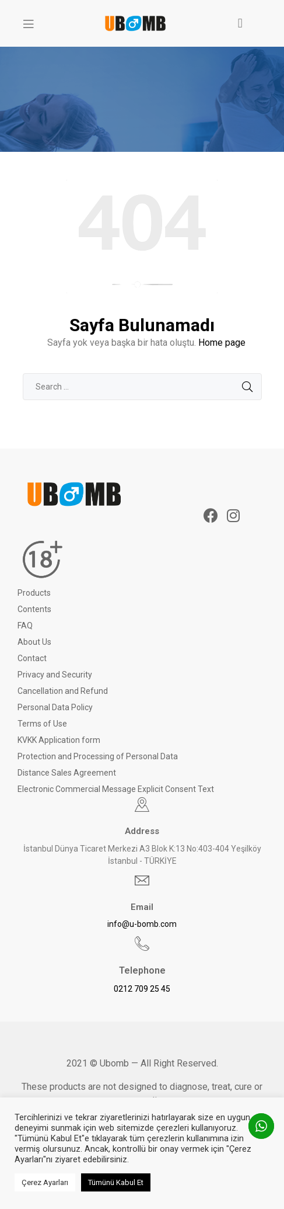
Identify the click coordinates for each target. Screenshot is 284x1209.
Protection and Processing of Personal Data (97, 756)
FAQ (25, 625)
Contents (34, 609)
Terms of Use (42, 723)
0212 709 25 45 (142, 988)
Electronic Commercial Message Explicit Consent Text (115, 789)
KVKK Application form (58, 740)
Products (34, 592)
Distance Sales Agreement (66, 772)
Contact (32, 658)
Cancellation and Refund (62, 691)
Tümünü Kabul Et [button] (115, 1182)
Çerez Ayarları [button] (45, 1182)
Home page (222, 342)
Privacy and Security (54, 674)
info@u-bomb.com (142, 924)
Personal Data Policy (55, 707)
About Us (34, 642)
